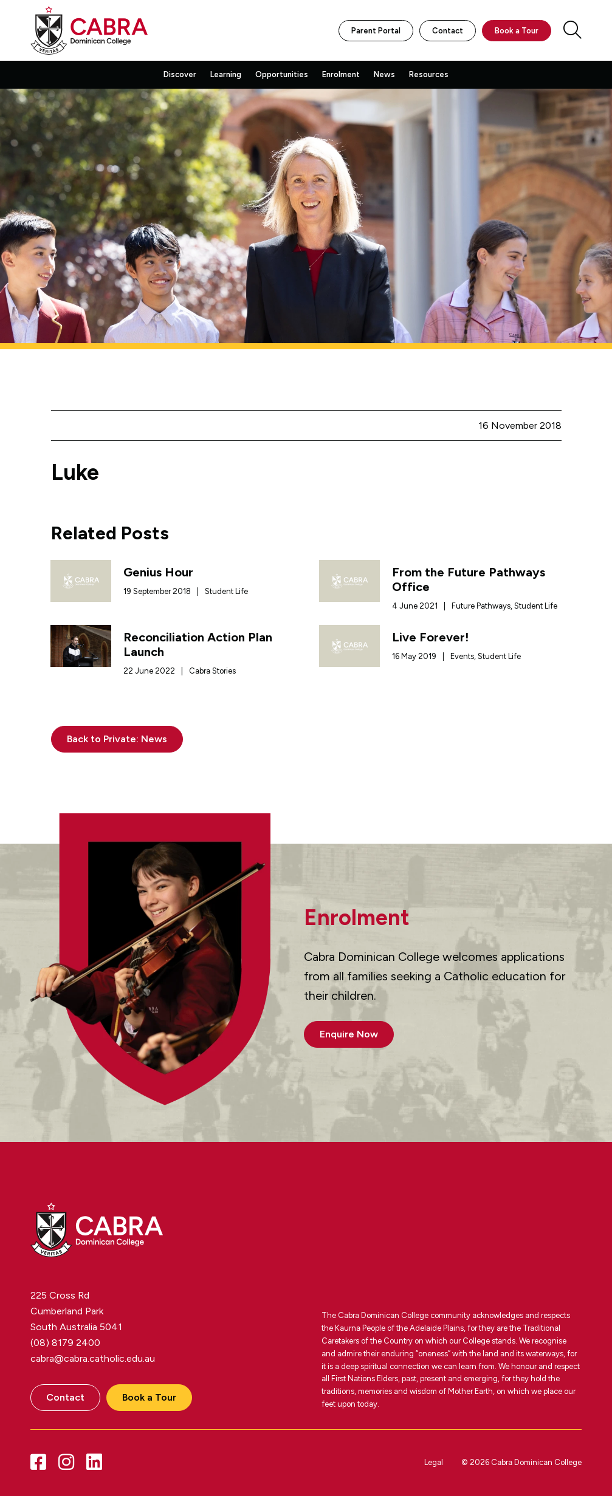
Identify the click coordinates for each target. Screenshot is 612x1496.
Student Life (226, 591)
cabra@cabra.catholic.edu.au (92, 1358)
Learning (225, 74)
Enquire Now (349, 1034)
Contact (447, 30)
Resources (429, 74)
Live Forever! (430, 637)
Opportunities (281, 74)
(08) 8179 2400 (65, 1342)
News (384, 74)
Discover (179, 74)
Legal (433, 1462)
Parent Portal (376, 30)
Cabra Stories (212, 670)
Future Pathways (481, 605)
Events (462, 656)
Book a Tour (516, 30)
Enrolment (341, 74)
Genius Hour (158, 572)
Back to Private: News (117, 739)
